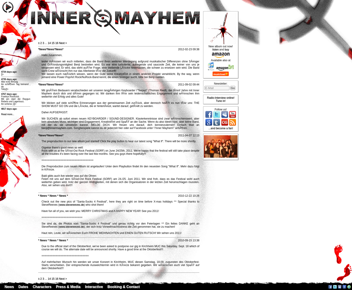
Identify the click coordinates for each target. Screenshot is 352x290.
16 (56, 43)
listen (215, 49)
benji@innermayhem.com (57, 128)
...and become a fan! (220, 128)
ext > (63, 43)
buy (227, 49)
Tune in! (221, 100)
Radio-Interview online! (220, 97)
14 (49, 43)
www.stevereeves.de (71, 204)
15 (52, 43)
